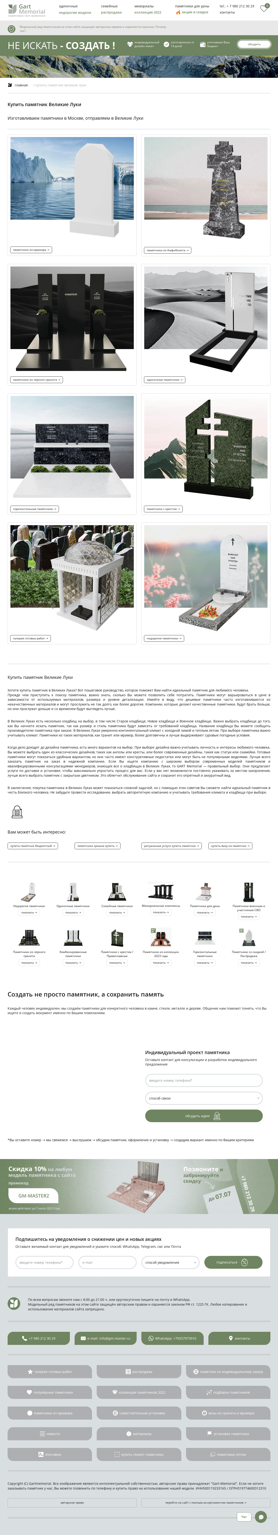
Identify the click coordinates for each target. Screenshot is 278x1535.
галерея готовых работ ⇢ (30, 638)
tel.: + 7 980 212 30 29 (237, 6)
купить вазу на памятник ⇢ (230, 846)
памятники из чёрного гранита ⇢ (36, 380)
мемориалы (144, 6)
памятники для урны (192, 6)
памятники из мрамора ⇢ (31, 250)
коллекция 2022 (147, 12)
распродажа (111, 12)
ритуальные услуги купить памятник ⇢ (171, 846)
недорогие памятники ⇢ (164, 638)
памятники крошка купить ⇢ (97, 846)
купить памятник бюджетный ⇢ (32, 846)
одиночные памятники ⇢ (164, 380)
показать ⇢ (29, 912)
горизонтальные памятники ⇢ (34, 509)
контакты (227, 12)
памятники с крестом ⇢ (163, 509)
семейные (109, 6)
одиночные (68, 6)
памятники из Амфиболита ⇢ (167, 250)
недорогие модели (75, 12)
